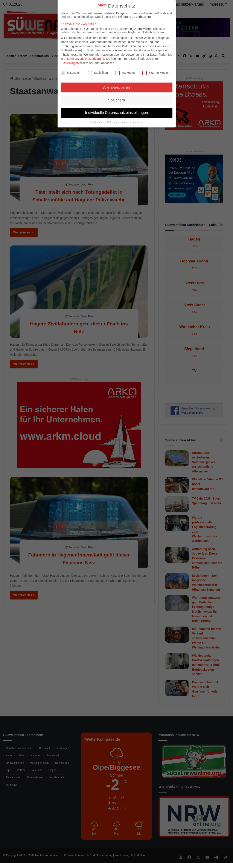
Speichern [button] (116, 100)
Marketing (125, 72)
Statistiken (98, 72)
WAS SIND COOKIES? (80, 23)
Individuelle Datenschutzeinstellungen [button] (116, 112)
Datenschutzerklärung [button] (118, 122)
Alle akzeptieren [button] (116, 87)
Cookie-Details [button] (97, 122)
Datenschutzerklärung (89, 58)
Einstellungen (70, 63)
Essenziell (70, 72)
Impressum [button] (137, 122)
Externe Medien (155, 72)
